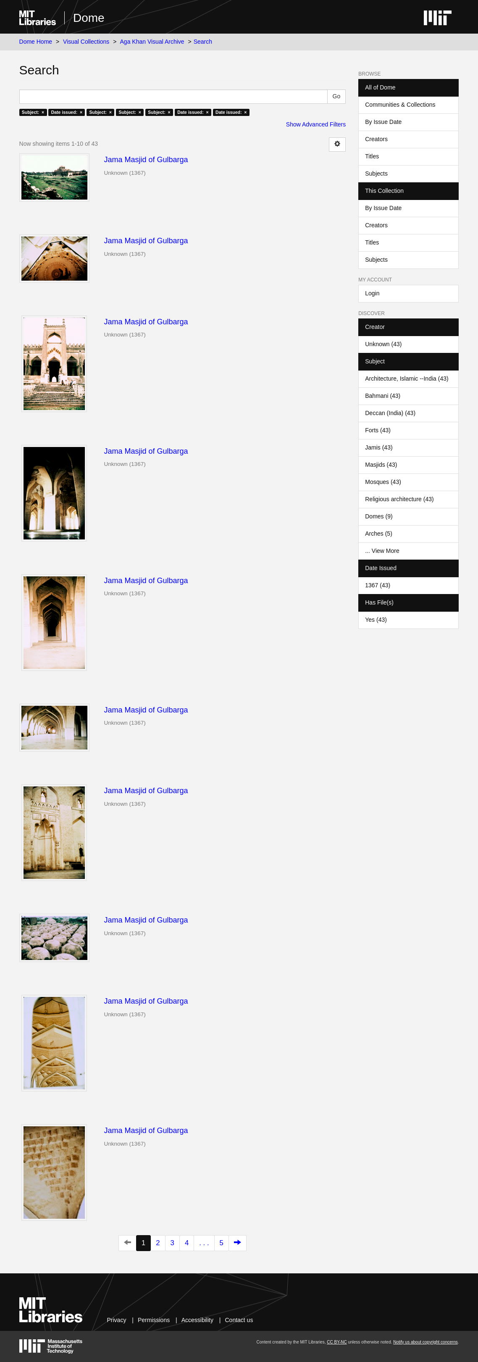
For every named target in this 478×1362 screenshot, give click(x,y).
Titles (372, 156)
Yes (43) (376, 619)
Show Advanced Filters (316, 124)
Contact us (239, 1320)
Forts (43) (378, 430)
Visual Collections (86, 41)
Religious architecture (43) (399, 499)
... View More (382, 550)
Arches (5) (378, 533)
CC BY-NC (337, 1342)
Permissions (154, 1320)
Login (372, 293)
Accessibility (197, 1320)
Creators (376, 139)
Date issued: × (66, 112)
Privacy (116, 1320)
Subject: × (33, 112)
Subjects (376, 173)
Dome (89, 17)
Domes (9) (378, 516)
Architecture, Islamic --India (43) (406, 378)
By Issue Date (383, 121)
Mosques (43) (383, 482)
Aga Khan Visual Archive (152, 41)
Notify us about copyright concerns (425, 1342)
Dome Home (36, 41)
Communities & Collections (400, 104)
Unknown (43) (383, 344)
